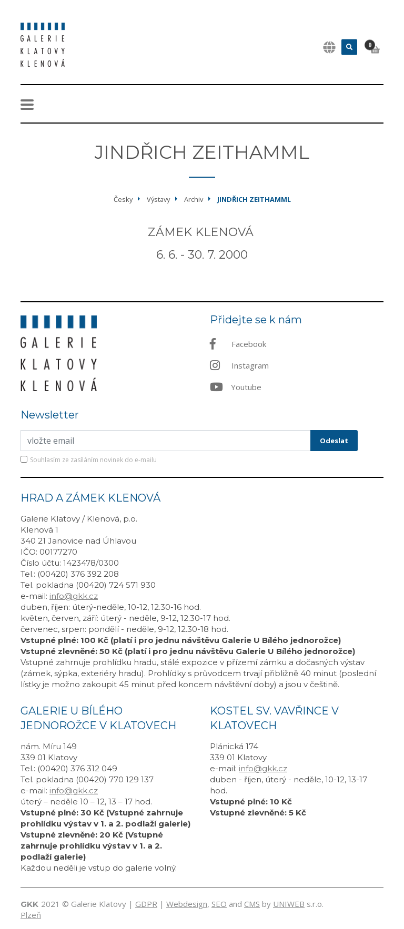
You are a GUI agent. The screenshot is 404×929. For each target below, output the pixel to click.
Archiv (193, 199)
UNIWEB (289, 904)
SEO (219, 904)
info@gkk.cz (73, 596)
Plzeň (31, 915)
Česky (123, 199)
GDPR (146, 904)
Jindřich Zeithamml (254, 199)
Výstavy (158, 199)
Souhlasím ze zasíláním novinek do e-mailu (93, 459)
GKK (29, 904)
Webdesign (186, 904)
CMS (252, 904)
